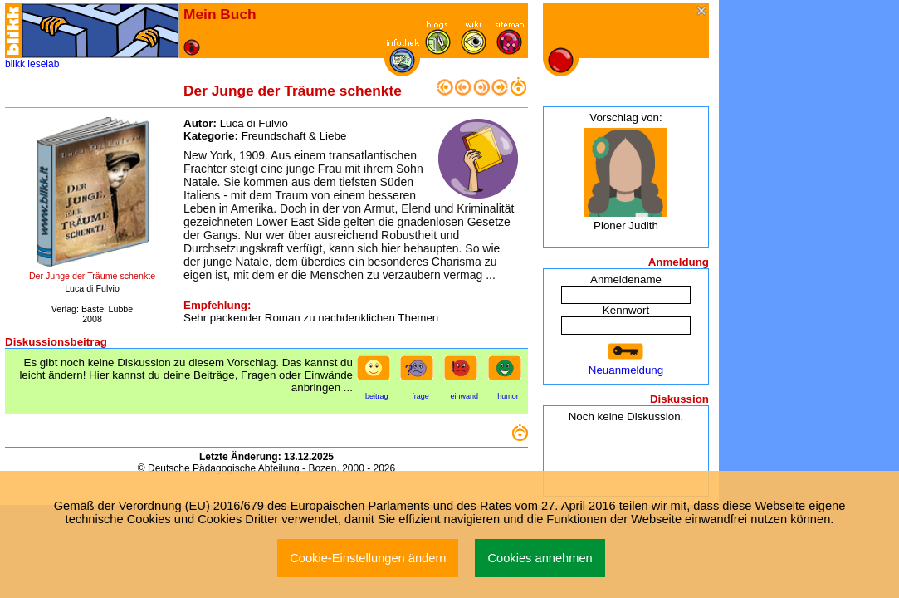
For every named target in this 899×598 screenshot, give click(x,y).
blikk (15, 64)
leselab (43, 64)
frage (420, 396)
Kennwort (626, 310)
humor (508, 396)
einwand (464, 396)
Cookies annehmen (539, 558)
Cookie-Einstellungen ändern (368, 558)
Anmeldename (626, 279)
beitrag (376, 396)
